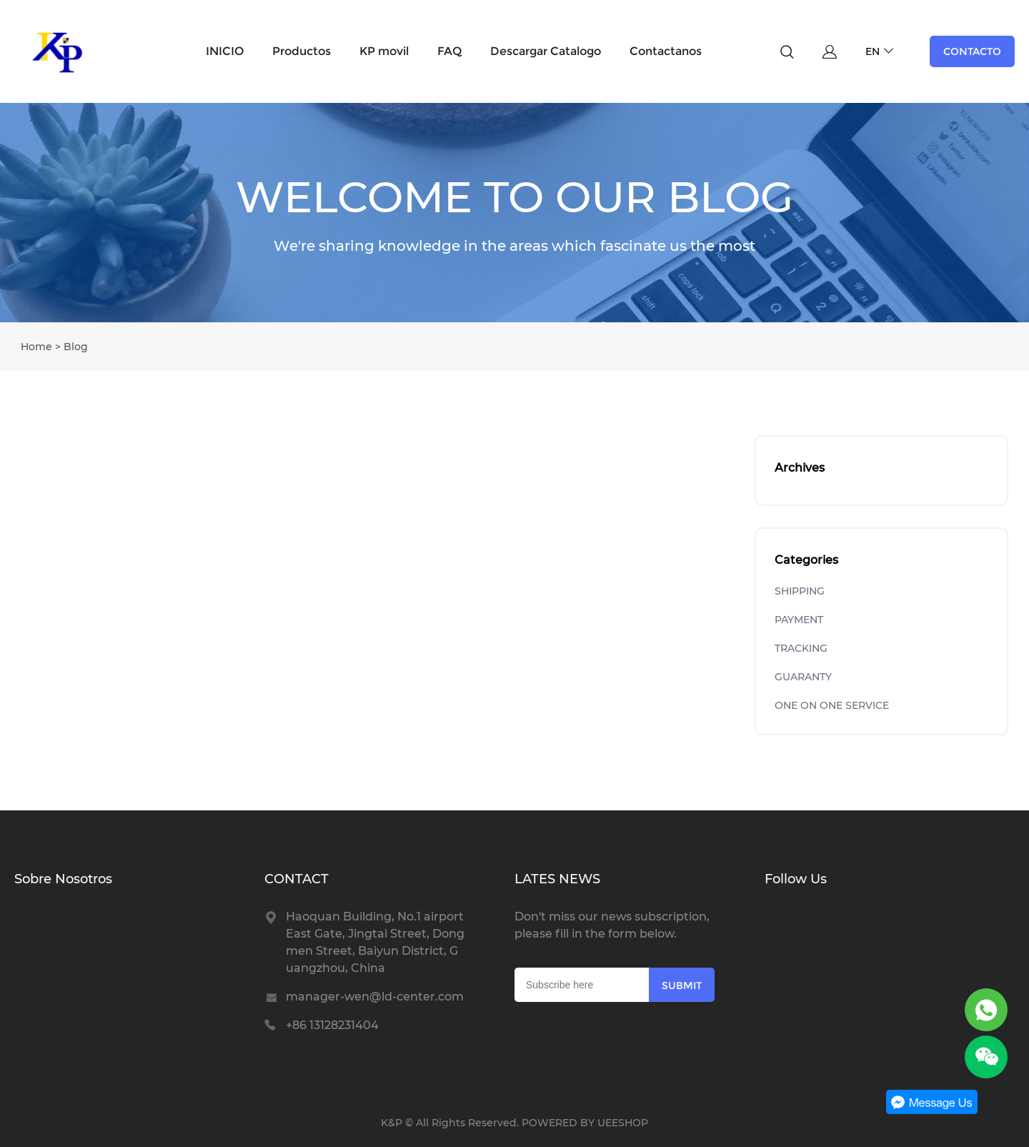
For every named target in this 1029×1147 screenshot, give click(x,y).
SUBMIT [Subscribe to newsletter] (682, 985)
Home (36, 346)
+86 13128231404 (332, 1025)
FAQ (449, 51)
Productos (301, 51)
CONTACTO (972, 51)
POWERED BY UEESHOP (585, 1122)
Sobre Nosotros (63, 879)
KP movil (384, 51)
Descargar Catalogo (545, 51)
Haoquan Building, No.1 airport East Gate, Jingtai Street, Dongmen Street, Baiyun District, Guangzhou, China (375, 942)
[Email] (581, 985)
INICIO (225, 51)
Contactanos (666, 51)
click (514, 212)
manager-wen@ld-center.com (375, 996)
